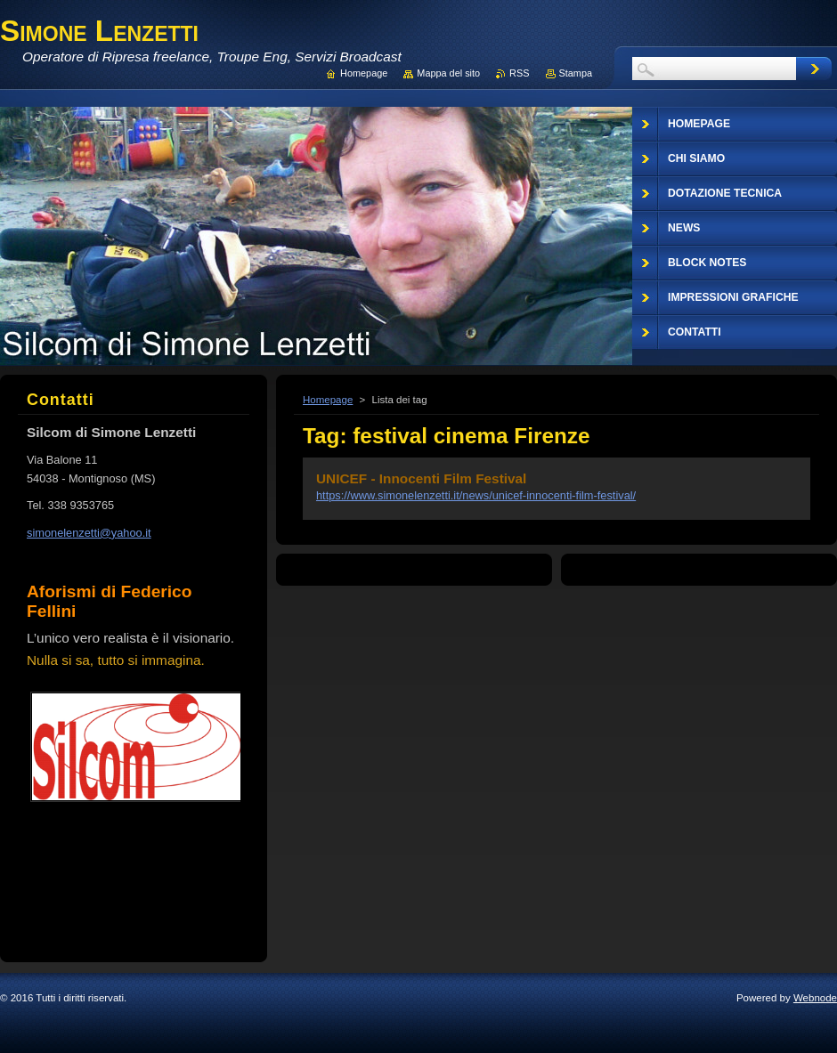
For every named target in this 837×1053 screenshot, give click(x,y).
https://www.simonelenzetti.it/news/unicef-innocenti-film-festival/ (476, 495)
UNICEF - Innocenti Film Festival (421, 478)
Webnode (815, 997)
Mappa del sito (448, 73)
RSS (519, 73)
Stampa (575, 73)
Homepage (328, 399)
